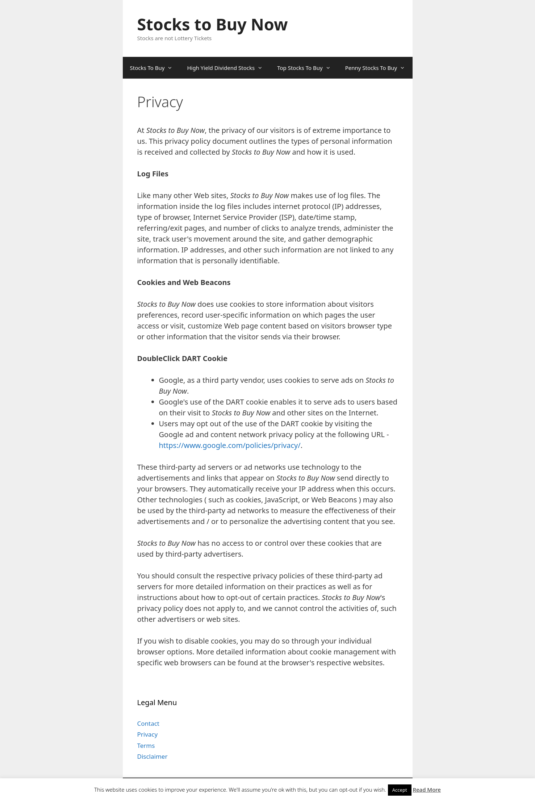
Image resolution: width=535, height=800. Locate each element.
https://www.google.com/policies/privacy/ (230, 445)
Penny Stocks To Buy (379, 68)
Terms (146, 745)
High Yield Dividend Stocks (228, 68)
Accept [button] (399, 790)
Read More (427, 789)
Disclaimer (152, 756)
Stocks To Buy (155, 68)
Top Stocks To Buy (307, 68)
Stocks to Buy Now (212, 24)
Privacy (147, 734)
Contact (148, 723)
